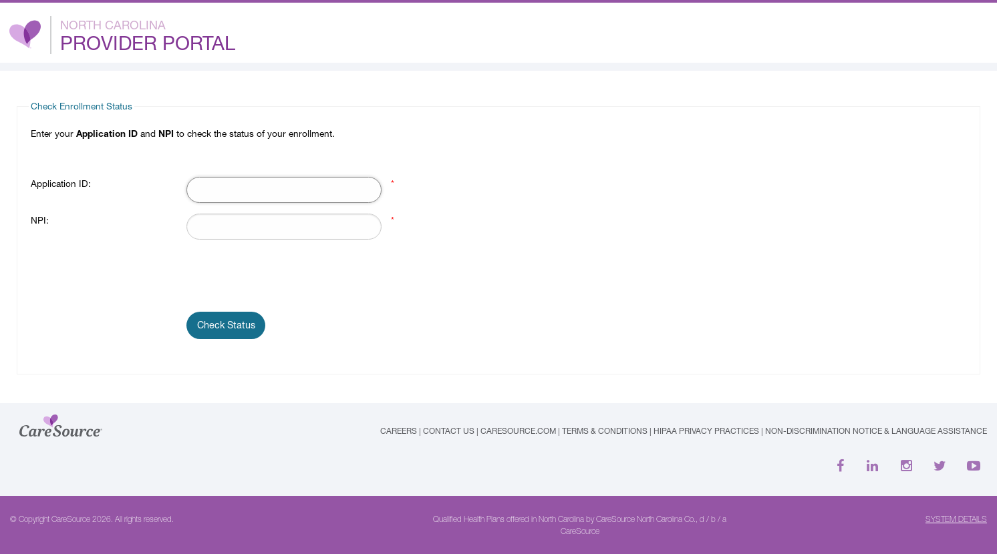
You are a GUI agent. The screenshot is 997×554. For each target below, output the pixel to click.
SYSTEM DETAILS (956, 519)
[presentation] (288, 276)
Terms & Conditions (605, 431)
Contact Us (448, 431)
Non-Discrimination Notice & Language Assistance (876, 431)
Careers (398, 431)
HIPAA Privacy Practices (706, 431)
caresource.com (518, 431)
